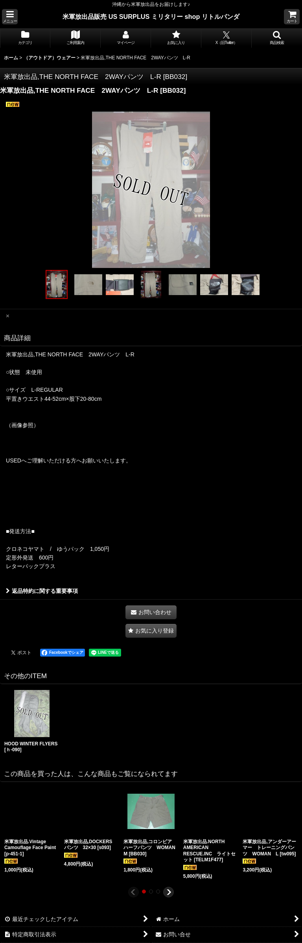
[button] (10, 16)
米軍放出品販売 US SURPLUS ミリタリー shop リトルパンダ (151, 16)
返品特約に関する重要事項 (42, 591)
